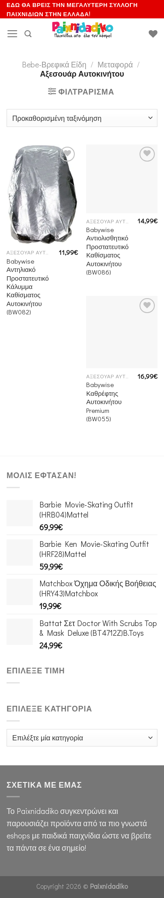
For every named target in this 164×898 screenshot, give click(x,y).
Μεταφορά (115, 65)
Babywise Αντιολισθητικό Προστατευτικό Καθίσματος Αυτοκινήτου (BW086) (107, 250)
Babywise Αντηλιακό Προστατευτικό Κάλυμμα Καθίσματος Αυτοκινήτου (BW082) (28, 287)
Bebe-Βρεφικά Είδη (54, 65)
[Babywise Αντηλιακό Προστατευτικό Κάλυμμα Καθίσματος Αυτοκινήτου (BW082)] (42, 194)
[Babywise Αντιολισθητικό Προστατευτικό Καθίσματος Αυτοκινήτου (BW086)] (121, 178)
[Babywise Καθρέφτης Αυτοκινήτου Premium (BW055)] (121, 332)
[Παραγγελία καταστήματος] (82, 118)
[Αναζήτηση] (27, 33)
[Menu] (12, 33)
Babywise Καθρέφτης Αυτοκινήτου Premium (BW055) (104, 401)
